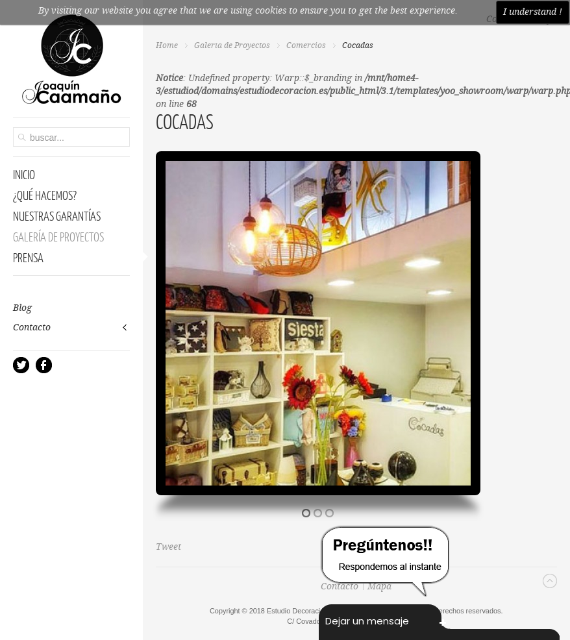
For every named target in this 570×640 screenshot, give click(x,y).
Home (167, 46)
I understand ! (532, 12)
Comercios (306, 46)
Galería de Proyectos (232, 46)
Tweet (168, 547)
